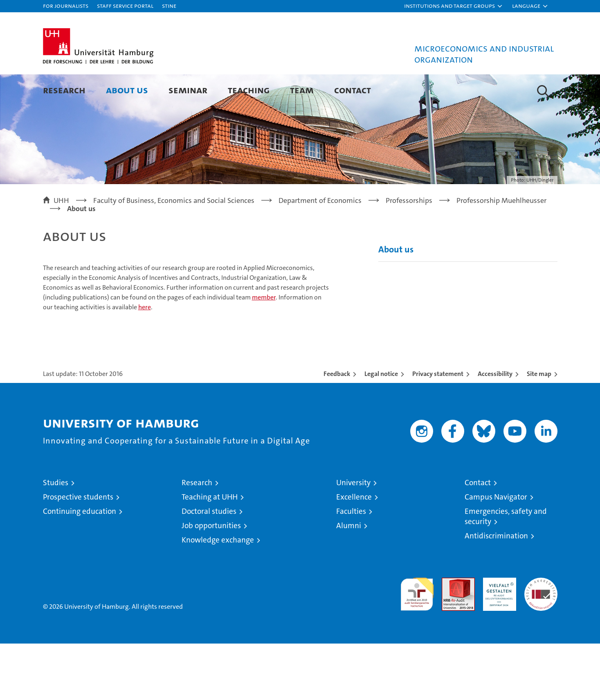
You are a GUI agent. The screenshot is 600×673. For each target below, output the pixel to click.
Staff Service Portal (125, 5)
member (264, 326)
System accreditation (540, 615)
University (353, 512)
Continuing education (79, 541)
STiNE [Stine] (169, 5)
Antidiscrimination (496, 565)
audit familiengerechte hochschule (417, 620)
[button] (453, 6)
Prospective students (78, 526)
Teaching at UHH (210, 526)
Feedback (337, 403)
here (144, 336)
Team (302, 90)
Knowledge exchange (218, 569)
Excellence (354, 526)
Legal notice (381, 403)
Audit (449, 611)
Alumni (348, 555)
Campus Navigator (496, 526)
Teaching (249, 90)
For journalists (65, 5)
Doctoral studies (209, 541)
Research (64, 90)
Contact (352, 90)
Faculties (351, 541)
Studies (55, 512)
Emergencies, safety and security (506, 546)
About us (127, 90)
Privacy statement (437, 403)
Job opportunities (211, 555)
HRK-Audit (497, 611)
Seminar (188, 90)
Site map (539, 403)
